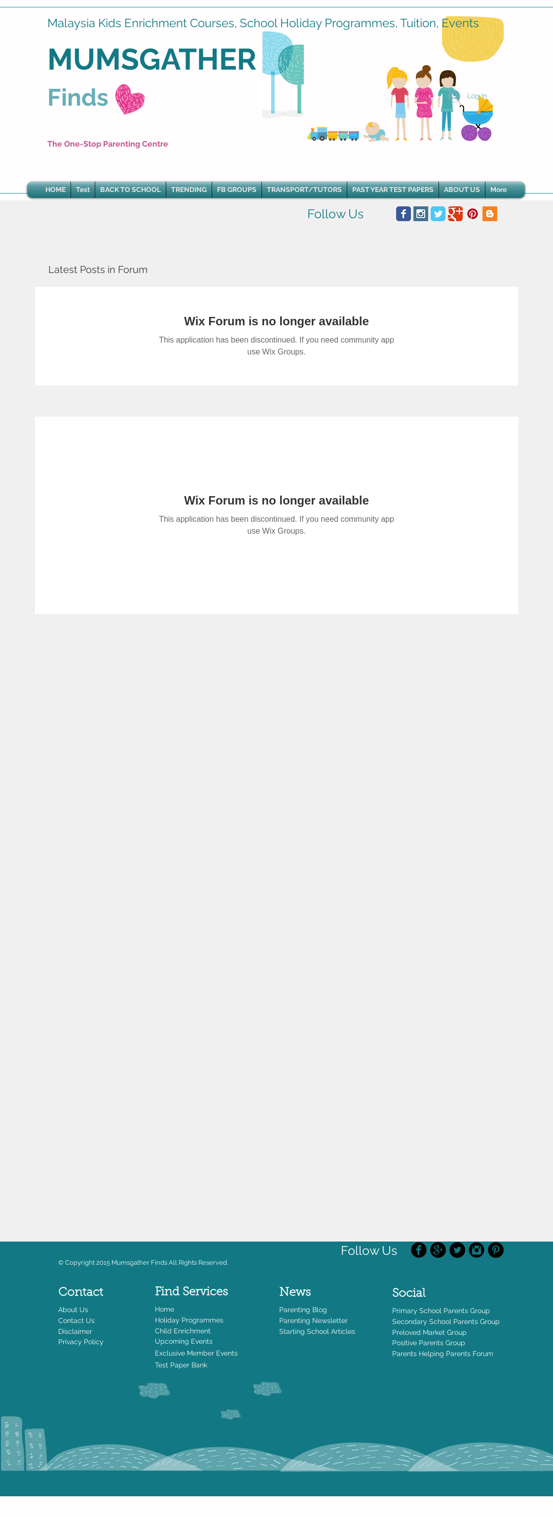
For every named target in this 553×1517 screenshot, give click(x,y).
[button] (189, 190)
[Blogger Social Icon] (489, 213)
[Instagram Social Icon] (420, 213)
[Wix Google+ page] (455, 213)
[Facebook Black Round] (419, 1250)
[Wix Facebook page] (403, 213)
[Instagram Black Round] (476, 1250)
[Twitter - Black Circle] (457, 1250)
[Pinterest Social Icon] (472, 213)
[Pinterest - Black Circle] (496, 1250)
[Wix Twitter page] (438, 213)
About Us (73, 1310)
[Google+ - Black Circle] (438, 1250)
